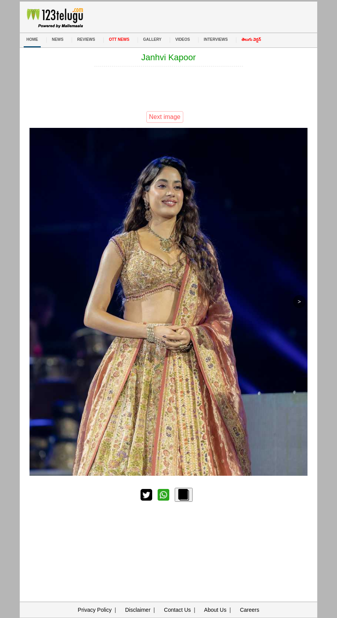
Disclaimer (137, 610)
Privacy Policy (94, 610)
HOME (32, 39)
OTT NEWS (119, 39)
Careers (249, 610)
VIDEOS (182, 39)
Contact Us (177, 610)
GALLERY (152, 39)
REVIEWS (86, 39)
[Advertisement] (168, 87)
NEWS (57, 39)
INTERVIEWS (216, 39)
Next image (165, 116)
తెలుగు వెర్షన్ (251, 39)
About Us (215, 610)
